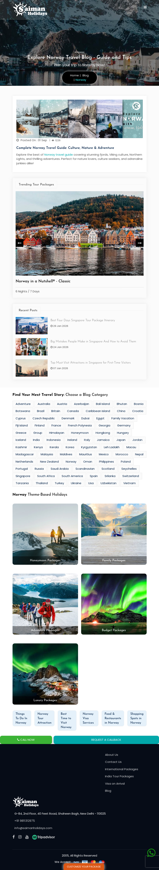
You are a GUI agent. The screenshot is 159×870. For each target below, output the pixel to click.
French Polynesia (80, 425)
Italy (87, 440)
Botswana (23, 411)
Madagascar (25, 454)
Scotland (108, 469)
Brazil (40, 411)
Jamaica (103, 440)
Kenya (38, 447)
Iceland (21, 440)
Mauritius (85, 454)
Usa (91, 483)
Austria (62, 404)
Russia (39, 469)
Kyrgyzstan (89, 447)
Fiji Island (22, 425)
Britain (55, 411)
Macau (131, 447)
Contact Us (113, 762)
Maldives (66, 454)
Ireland (72, 440)
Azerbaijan (81, 404)
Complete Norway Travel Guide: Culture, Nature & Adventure (65, 148)
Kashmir (21, 447)
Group (37, 433)
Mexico (104, 454)
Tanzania (22, 483)
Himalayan (56, 433)
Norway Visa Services (88, 718)
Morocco (122, 454)
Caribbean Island (98, 411)
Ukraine (76, 483)
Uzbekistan (108, 483)
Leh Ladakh (111, 447)
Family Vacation (122, 418)
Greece (21, 433)
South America (72, 476)
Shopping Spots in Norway (136, 718)
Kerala (54, 447)
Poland (126, 462)
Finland (40, 425)
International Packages (121, 769)
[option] (80, 243)
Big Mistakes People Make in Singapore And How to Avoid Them (93, 341)
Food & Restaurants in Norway (113, 718)
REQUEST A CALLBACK (106, 740)
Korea (70, 447)
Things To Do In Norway (21, 718)
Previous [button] (19, 243)
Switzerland (130, 476)
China (121, 411)
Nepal (139, 454)
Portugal (22, 469)
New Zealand (49, 462)
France (56, 425)
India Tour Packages (119, 776)
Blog (108, 791)
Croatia (137, 411)
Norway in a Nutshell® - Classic (43, 281)
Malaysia (47, 454)
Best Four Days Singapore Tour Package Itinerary (82, 320)
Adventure (23, 404)
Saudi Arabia (60, 469)
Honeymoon (80, 433)
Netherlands (24, 462)
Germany (123, 425)
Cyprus (21, 418)
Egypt (100, 418)
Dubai (85, 418)
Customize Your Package (84, 866)
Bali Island (103, 404)
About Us (111, 755)
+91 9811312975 (24, 821)
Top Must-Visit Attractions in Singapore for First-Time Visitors (90, 362)
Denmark (68, 418)
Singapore (23, 476)
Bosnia (138, 404)
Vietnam (129, 483)
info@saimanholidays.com (33, 828)
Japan (120, 440)
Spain (94, 476)
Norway (71, 462)
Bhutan (122, 404)
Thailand (42, 483)
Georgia (104, 425)
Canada (73, 411)
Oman (87, 462)
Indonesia (54, 440)
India (36, 440)
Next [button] (140, 243)
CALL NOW (26, 740)
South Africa (46, 476)
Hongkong (103, 433)
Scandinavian (85, 469)
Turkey (59, 483)
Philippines (106, 462)
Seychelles (129, 469)
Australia (44, 404)
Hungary (123, 433)
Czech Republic (44, 418)
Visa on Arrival (115, 784)
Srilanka (110, 476)
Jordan (137, 440)
